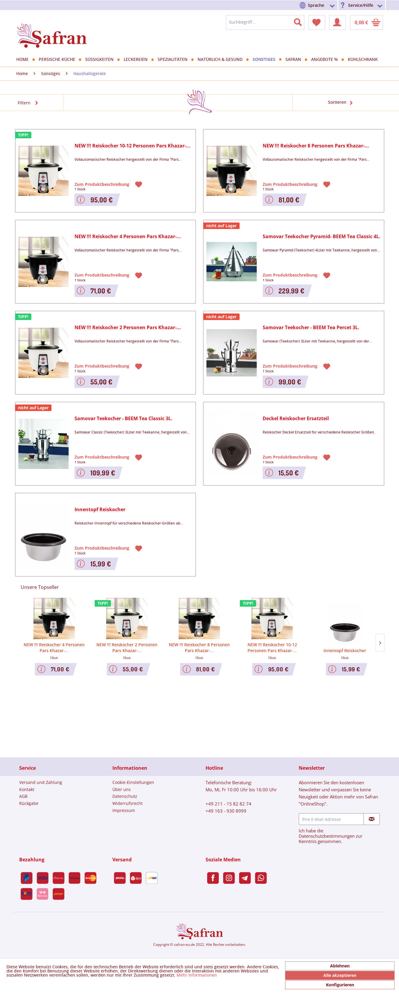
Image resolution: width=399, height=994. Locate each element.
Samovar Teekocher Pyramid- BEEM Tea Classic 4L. (321, 236)
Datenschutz (124, 796)
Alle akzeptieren (339, 975)
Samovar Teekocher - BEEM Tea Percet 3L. (311, 327)
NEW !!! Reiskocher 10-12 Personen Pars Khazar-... (132, 146)
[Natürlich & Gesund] (222, 59)
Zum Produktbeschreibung (102, 184)
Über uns (121, 789)
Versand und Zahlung (40, 782)
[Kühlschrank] (365, 59)
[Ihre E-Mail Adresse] (331, 819)
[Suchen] (301, 21)
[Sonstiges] (266, 59)
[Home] (24, 59)
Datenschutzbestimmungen (327, 836)
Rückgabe (28, 803)
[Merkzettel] (316, 22)
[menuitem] (318, 5)
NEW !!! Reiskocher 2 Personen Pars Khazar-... (128, 327)
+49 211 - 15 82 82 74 (228, 804)
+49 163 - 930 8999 (226, 811)
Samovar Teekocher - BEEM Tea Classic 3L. (123, 418)
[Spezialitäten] (175, 59)
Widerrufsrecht (127, 803)
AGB (23, 796)
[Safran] (295, 59)
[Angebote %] (326, 59)
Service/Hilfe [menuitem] (360, 5)
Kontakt (26, 789)
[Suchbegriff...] (265, 22)
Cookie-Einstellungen (133, 782)
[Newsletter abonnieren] (372, 819)
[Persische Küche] (59, 59)
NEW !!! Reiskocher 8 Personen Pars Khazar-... (316, 146)
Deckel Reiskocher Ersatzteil (296, 418)
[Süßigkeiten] (101, 59)
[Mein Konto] (337, 22)
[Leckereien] (138, 59)
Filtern (24, 102)
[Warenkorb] (366, 22)
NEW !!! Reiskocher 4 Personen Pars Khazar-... (128, 236)
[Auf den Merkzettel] (139, 184)
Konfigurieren (340, 984)
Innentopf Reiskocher (100, 509)
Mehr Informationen (197, 975)
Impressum (123, 810)
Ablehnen (340, 966)
